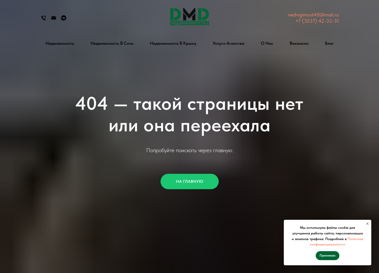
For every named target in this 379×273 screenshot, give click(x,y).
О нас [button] (267, 43)
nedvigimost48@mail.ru (313, 15)
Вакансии (299, 43)
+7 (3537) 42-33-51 (317, 21)
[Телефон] (43, 19)
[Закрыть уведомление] (367, 223)
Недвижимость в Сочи (112, 43)
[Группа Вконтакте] (63, 19)
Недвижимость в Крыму (173, 43)
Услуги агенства (228, 43)
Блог (329, 43)
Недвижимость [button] (60, 43)
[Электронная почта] (53, 19)
